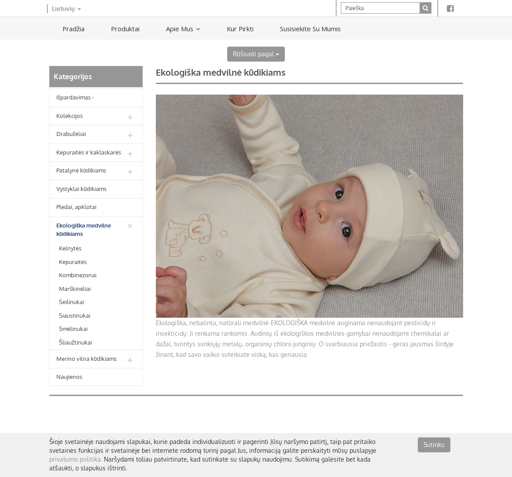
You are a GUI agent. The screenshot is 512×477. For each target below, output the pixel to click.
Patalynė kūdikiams (81, 170)
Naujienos (69, 376)
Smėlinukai (73, 328)
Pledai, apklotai (76, 206)
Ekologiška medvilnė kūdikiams (83, 229)
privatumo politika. (75, 459)
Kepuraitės (73, 261)
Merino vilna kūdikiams (86, 358)
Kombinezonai (77, 275)
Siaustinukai (74, 315)
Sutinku (434, 444)
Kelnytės (70, 248)
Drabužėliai (71, 133)
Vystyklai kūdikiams (81, 188)
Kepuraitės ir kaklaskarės (88, 152)
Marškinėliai (75, 288)
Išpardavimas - (75, 97)
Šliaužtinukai (75, 342)
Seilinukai (71, 301)
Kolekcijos (69, 115)
